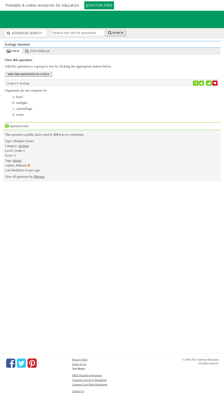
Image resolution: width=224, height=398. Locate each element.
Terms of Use (79, 364)
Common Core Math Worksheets (89, 384)
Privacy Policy (80, 359)
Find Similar (40, 50)
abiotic (17, 160)
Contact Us (78, 391)
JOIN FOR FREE (99, 5)
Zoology (23, 146)
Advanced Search (24, 33)
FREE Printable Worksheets (87, 375)
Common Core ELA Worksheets (89, 379)
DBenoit (38, 177)
